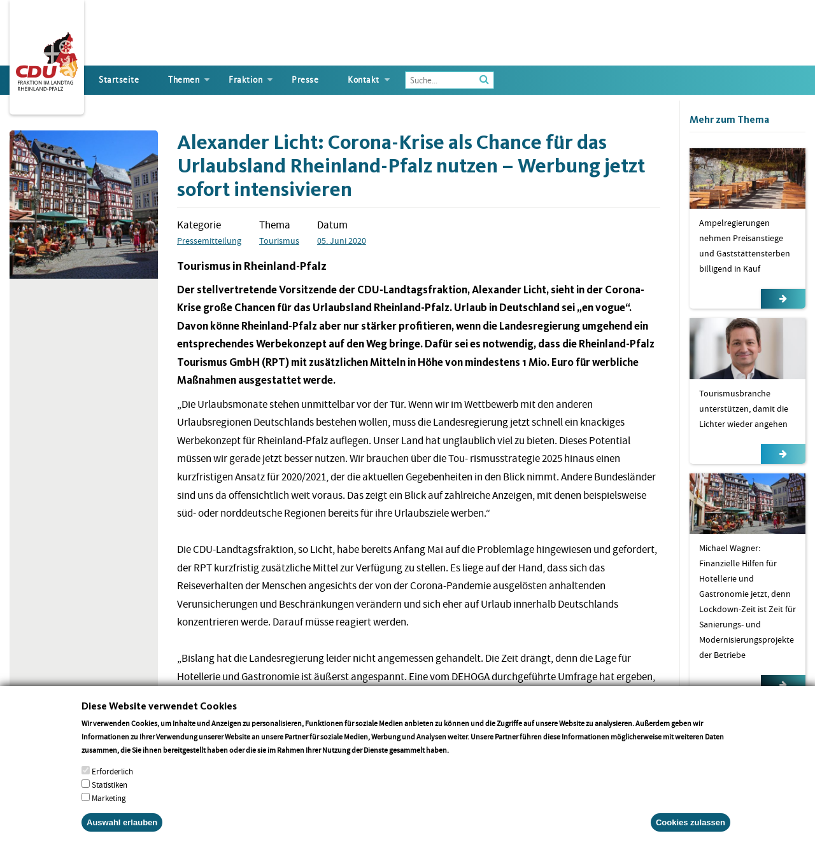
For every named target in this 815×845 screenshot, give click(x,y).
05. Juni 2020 (341, 240)
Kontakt (363, 79)
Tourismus (279, 240)
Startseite (119, 79)
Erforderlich (112, 779)
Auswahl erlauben (122, 830)
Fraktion (245, 79)
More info (467, 758)
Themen (183, 79)
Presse (305, 79)
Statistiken (109, 793)
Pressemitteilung (209, 240)
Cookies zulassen (690, 830)
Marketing (109, 806)
